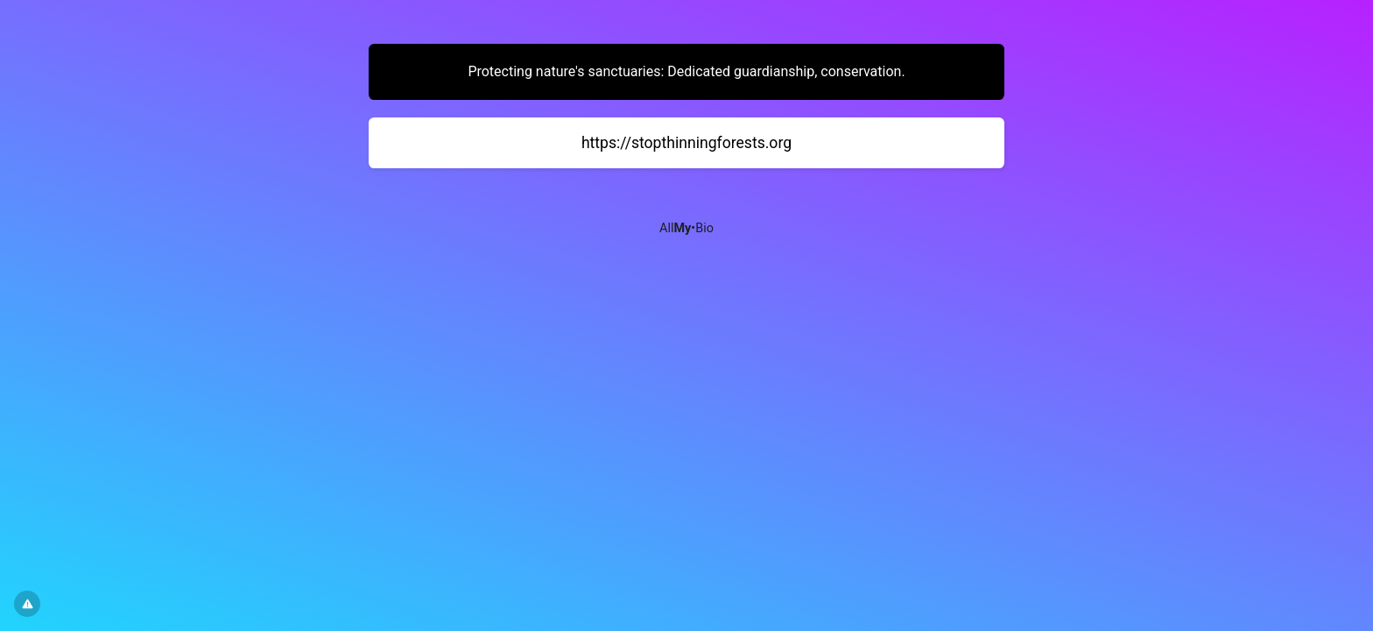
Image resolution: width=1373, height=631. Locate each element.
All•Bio (686, 228)
